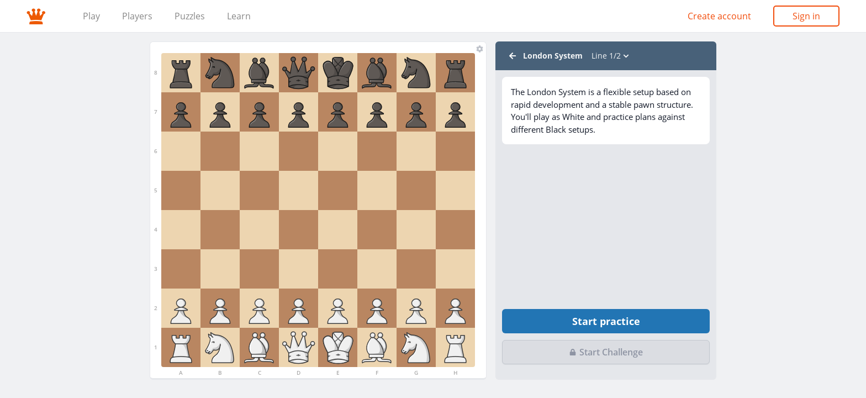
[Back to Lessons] (512, 56)
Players (137, 16)
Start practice (606, 321)
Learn (239, 16)
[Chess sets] (479, 48)
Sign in (806, 16)
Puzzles (190, 16)
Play (91, 16)
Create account (719, 16)
